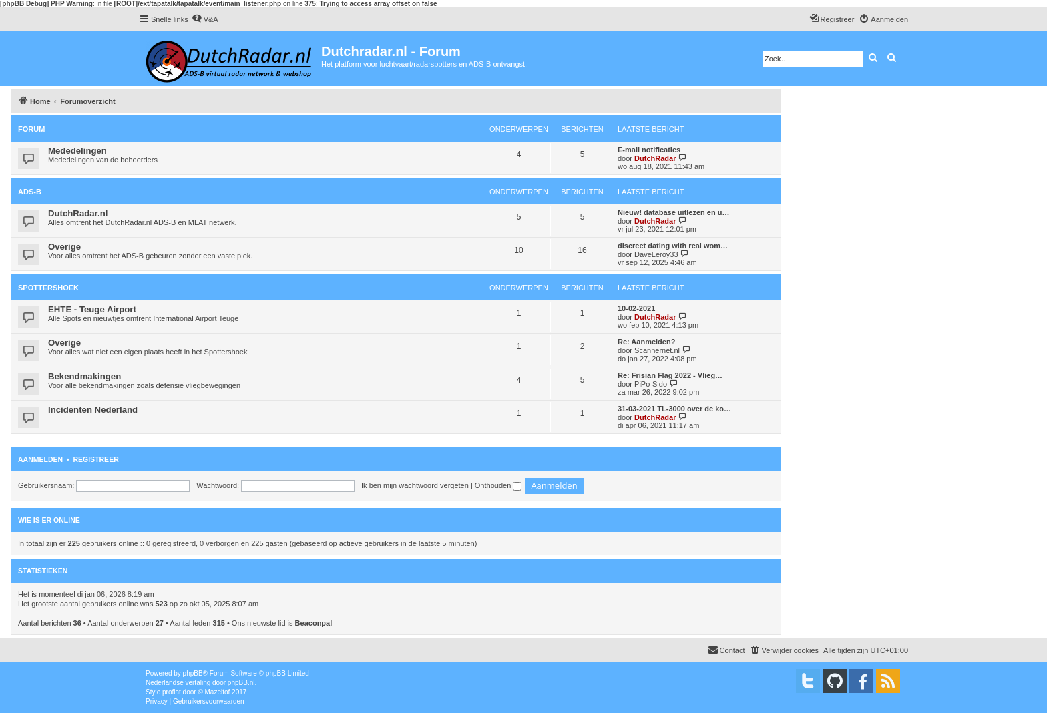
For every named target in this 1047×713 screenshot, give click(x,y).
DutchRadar (655, 158)
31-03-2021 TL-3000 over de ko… (674, 409)
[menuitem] (205, 19)
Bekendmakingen (84, 376)
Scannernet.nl (657, 350)
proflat (171, 692)
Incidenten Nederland (93, 410)
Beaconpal (314, 623)
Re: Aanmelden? (646, 342)
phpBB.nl (241, 682)
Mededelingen (77, 151)
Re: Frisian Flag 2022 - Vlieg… (670, 375)
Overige (64, 247)
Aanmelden (40, 459)
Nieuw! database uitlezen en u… (673, 212)
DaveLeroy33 (656, 254)
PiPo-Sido (650, 384)
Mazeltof (217, 692)
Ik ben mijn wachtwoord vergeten (415, 485)
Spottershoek (48, 288)
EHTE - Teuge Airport (92, 309)
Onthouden (498, 485)
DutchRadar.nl (78, 213)
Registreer (95, 459)
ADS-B (29, 192)
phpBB (193, 673)
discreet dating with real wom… (673, 246)
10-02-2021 (636, 308)
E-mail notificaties (649, 150)
